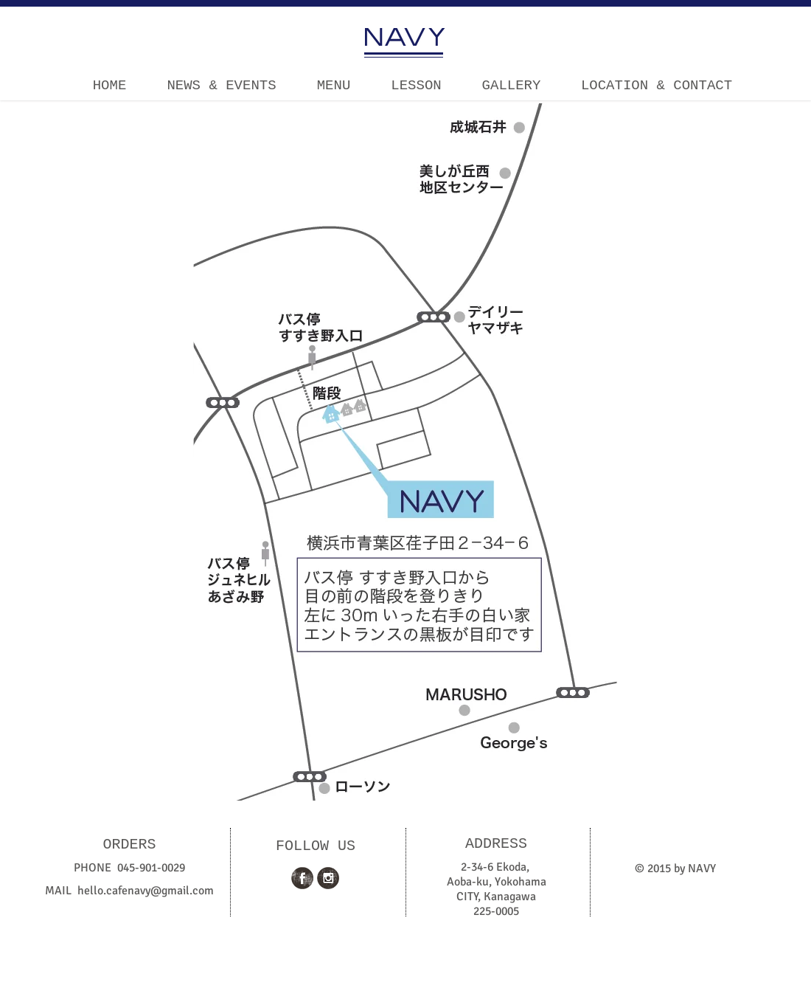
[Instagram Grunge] (328, 878)
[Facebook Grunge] (302, 878)
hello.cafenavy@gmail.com (145, 890)
